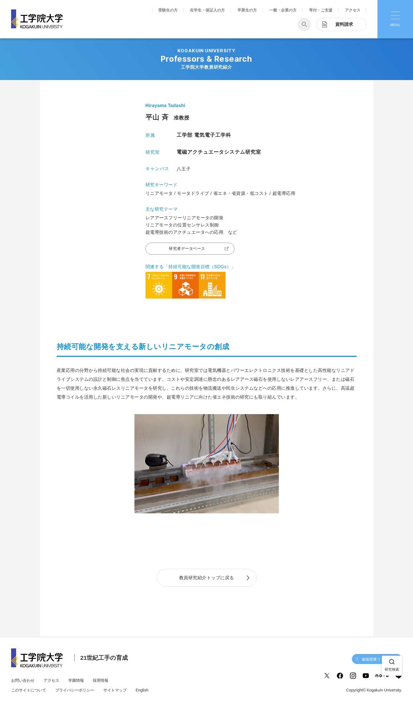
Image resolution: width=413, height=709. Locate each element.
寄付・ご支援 (320, 10)
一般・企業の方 (283, 10)
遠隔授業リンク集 (376, 659)
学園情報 (76, 680)
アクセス (353, 10)
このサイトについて (28, 690)
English (142, 690)
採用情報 (100, 680)
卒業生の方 (247, 10)
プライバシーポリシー (74, 690)
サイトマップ (115, 690)
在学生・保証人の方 (207, 10)
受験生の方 (168, 10)
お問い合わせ (22, 680)
